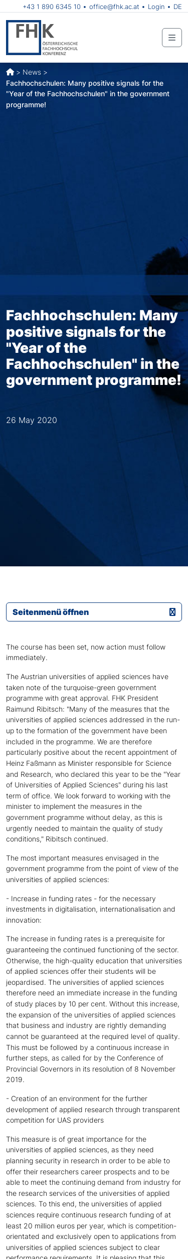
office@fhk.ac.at (114, 7)
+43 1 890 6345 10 (52, 7)
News (32, 72)
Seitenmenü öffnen (94, 612)
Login (156, 7)
